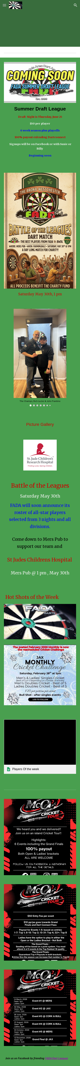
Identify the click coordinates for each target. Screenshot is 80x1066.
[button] (4, 5)
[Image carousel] (40, 357)
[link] (40, 746)
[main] (40, 133)
